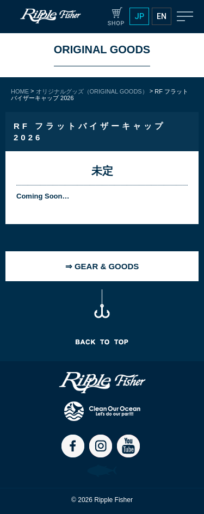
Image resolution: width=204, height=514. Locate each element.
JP (139, 16)
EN (161, 16)
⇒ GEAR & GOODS (102, 266)
